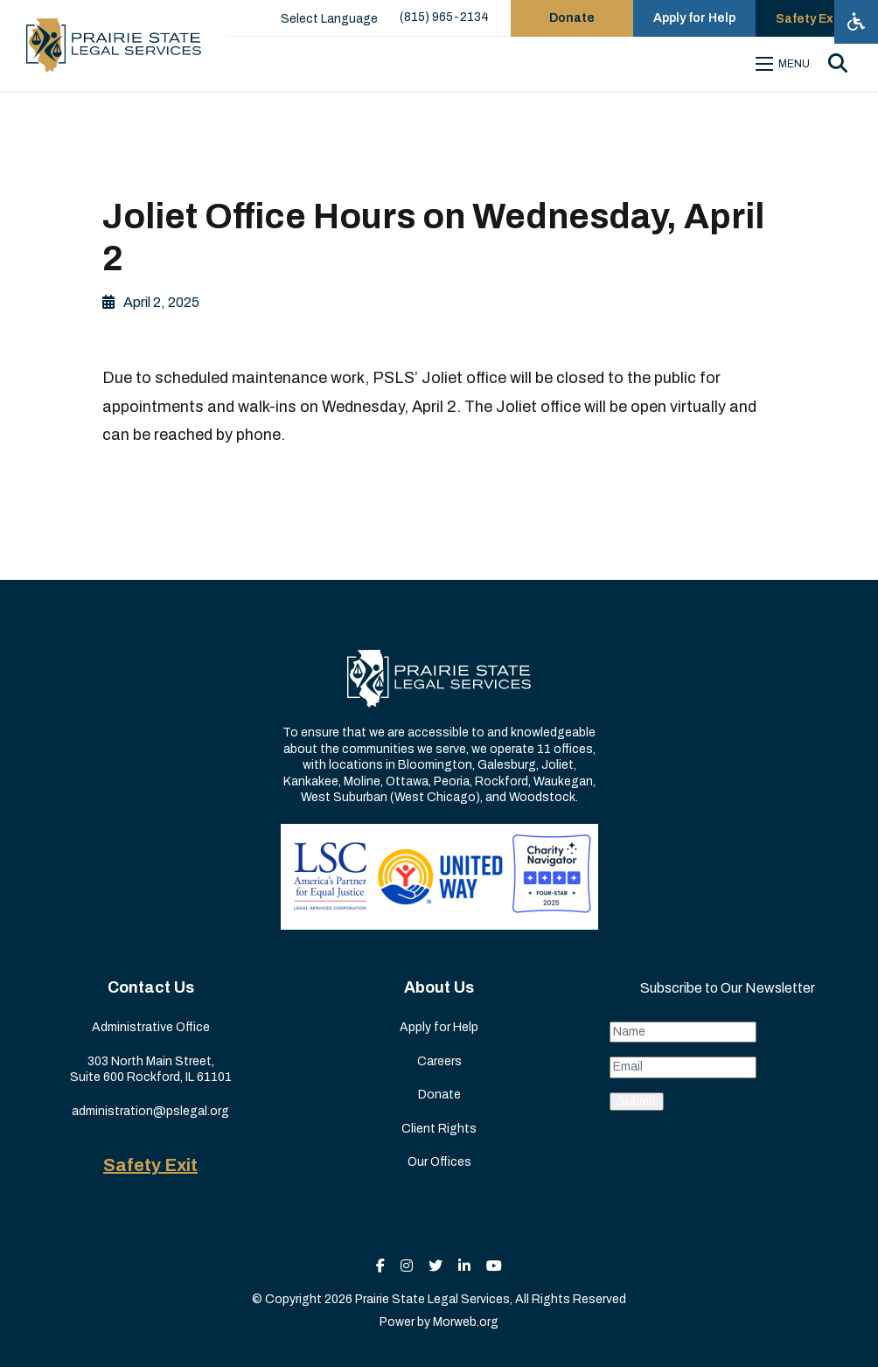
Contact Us (151, 987)
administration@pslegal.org (150, 1111)
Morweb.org (465, 1322)
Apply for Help (439, 1027)
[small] (380, 1266)
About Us (439, 987)
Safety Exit (150, 1165)
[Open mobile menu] (785, 64)
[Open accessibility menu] (856, 22)
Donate (439, 1094)
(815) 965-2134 (444, 17)
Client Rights (439, 1128)
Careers (439, 1061)
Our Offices (439, 1161)
